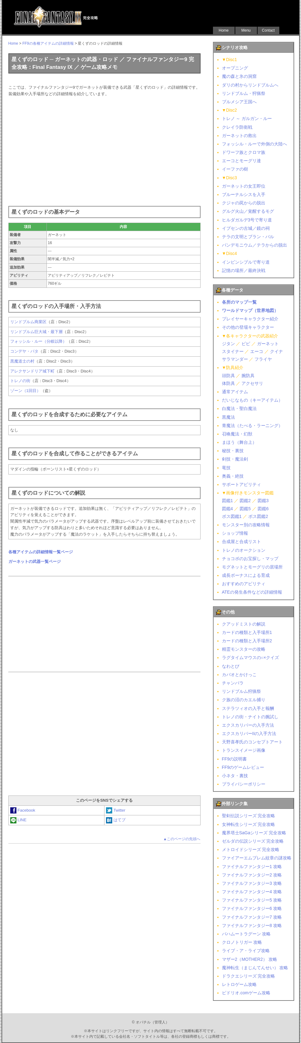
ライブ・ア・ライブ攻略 (246, 950)
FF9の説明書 (234, 758)
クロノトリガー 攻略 (242, 942)
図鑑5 (245, 508)
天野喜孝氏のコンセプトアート (252, 741)
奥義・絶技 (233, 476)
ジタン (228, 343)
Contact (268, 30)
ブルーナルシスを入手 (243, 194)
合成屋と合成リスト (241, 541)
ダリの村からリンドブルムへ (250, 84)
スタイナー (233, 351)
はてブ (116, 820)
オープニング (235, 67)
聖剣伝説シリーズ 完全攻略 (248, 815)
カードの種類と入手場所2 (247, 640)
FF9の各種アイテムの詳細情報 (47, 43)
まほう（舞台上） (239, 442)
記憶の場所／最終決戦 (243, 270)
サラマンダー (235, 359)
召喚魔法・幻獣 (237, 433)
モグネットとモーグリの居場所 (252, 566)
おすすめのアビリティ (243, 583)
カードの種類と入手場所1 (247, 632)
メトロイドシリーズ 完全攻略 (251, 849)
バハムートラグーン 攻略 (246, 933)
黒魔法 (228, 417)
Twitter (115, 810)
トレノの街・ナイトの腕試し (250, 716)
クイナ (276, 351)
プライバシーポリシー (243, 784)
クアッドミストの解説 (243, 624)
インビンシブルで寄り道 (246, 262)
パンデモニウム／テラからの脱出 (254, 245)
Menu (245, 30)
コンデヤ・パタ (24, 351)
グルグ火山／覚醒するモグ (248, 211)
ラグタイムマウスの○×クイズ (250, 657)
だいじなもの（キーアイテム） (252, 400)
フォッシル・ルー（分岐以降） (38, 341)
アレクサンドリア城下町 (32, 371)
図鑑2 (245, 500)
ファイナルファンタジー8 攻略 (252, 925)
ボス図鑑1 (232, 516)
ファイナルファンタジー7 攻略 (252, 917)
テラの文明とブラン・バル (248, 236)
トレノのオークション (243, 550)
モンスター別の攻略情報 (246, 524)
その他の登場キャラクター (248, 327)
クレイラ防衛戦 (237, 127)
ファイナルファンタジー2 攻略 (252, 874)
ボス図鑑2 (258, 516)
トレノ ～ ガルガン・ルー (247, 118)
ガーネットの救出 (239, 135)
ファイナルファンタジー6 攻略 (252, 908)
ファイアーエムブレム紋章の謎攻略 (256, 857)
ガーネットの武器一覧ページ (34, 561)
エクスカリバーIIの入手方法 (249, 733)
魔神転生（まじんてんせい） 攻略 (255, 967)
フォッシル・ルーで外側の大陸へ (254, 143)
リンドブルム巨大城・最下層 (36, 331)
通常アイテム (235, 391)
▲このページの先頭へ (182, 839)
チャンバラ (233, 682)
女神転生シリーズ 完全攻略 (248, 824)
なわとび (230, 666)
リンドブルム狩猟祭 (241, 691)
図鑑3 (263, 500)
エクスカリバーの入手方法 (248, 725)
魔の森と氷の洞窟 (239, 76)
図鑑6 (263, 508)
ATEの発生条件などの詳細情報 (252, 592)
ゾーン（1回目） (25, 390)
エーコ (256, 351)
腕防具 (248, 375)
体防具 (228, 383)
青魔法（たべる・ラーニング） (252, 425)
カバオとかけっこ (239, 674)
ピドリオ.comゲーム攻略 (246, 992)
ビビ (245, 343)
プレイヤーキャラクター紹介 (250, 318)
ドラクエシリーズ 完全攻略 (248, 976)
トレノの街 (20, 380)
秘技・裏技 (233, 450)
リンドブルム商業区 (28, 321)
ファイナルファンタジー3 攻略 (252, 883)
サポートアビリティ (241, 484)
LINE (18, 820)
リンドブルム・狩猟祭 (243, 93)
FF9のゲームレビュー (243, 767)
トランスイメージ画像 (243, 750)
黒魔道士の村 (22, 361)
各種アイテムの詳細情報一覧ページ (40, 552)
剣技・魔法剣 (235, 459)
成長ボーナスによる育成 (246, 575)
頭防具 (228, 375)
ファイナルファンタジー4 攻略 (252, 891)
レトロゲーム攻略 (239, 984)
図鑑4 (227, 508)
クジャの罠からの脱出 (243, 202)
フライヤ (263, 359)
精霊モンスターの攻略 (243, 649)
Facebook (22, 810)
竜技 (226, 467)
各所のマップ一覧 (239, 302)
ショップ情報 (235, 533)
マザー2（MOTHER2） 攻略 (249, 959)
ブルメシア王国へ (239, 101)
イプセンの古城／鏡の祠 (246, 228)
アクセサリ (252, 383)
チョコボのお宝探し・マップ (250, 558)
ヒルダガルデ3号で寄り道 (247, 219)
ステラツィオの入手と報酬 (248, 708)
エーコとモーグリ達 (241, 160)
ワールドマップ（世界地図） (250, 310)
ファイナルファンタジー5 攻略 (252, 900)
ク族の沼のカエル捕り (243, 699)
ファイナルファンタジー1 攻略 (252, 866)
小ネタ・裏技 (235, 775)
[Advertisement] (104, 150)
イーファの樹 (235, 169)
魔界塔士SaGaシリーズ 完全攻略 (254, 832)
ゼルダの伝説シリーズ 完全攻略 (253, 841)
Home (223, 30)
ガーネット (268, 343)
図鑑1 (227, 500)
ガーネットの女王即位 (243, 186)
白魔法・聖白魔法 (239, 408)
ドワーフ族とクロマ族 (243, 152)
